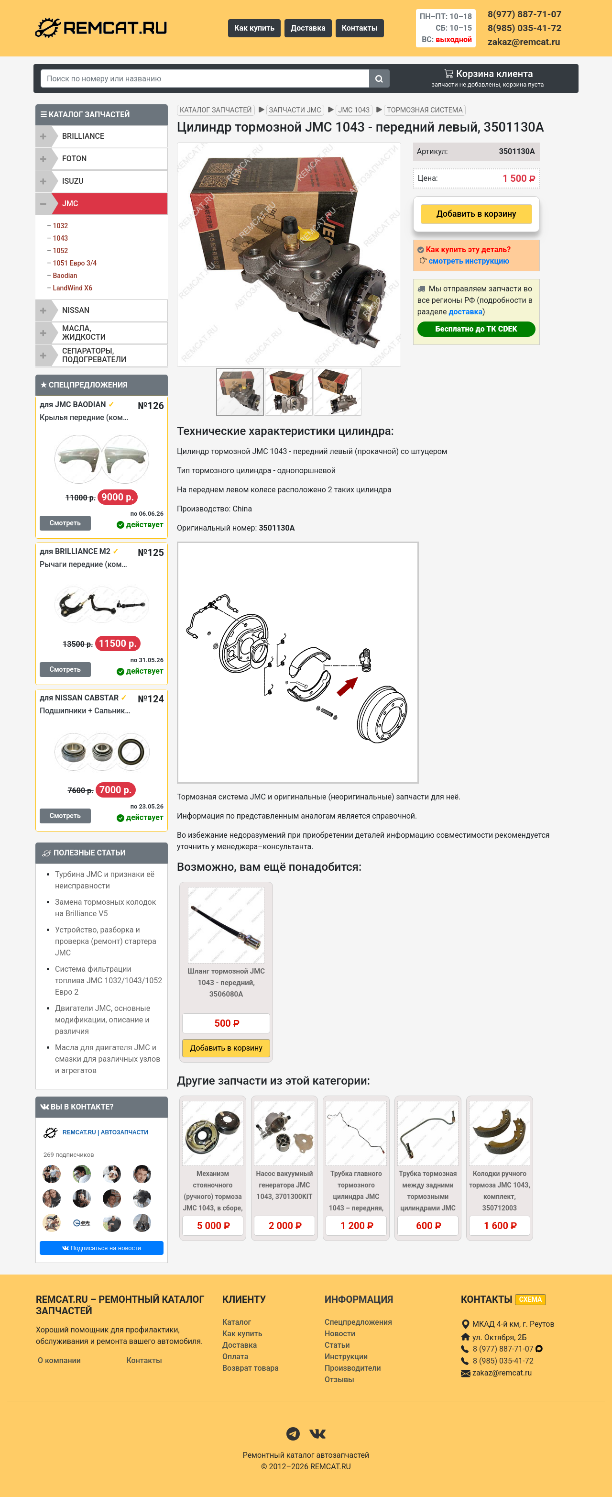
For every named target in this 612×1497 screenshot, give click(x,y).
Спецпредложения (358, 1322)
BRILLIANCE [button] (83, 136)
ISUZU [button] (73, 181)
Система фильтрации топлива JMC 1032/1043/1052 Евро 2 (108, 981)
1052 (60, 251)
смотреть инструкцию (469, 261)
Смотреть (65, 523)
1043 (60, 238)
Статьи (337, 1345)
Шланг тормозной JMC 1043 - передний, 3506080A (226, 982)
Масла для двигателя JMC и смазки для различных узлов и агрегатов (107, 1059)
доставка (465, 311)
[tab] (101, 136)
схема (530, 1299)
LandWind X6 (72, 288)
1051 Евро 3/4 (75, 263)
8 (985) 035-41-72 (503, 1360)
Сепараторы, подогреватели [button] (94, 355)
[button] (392, 255)
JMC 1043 (354, 110)
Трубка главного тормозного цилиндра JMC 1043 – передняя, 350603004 (356, 1196)
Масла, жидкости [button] (84, 333)
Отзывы (339, 1379)
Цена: (428, 178)
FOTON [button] (74, 158)
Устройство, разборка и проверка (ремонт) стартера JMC (105, 941)
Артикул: (430, 151)
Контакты (360, 28)
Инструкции (346, 1356)
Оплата (235, 1356)
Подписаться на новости (101, 1248)
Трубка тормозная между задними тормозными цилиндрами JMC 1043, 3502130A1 (428, 1196)
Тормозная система (425, 110)
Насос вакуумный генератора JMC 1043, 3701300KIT (284, 1185)
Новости (340, 1333)
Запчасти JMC (295, 110)
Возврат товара (250, 1368)
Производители (353, 1368)
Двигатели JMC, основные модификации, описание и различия (102, 1020)
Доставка (308, 28)
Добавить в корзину (476, 214)
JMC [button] (70, 203)
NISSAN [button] (75, 310)
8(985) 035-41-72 (524, 27)
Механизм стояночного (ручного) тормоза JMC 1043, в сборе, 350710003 (212, 1196)
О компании (59, 1360)
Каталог (236, 1322)
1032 (60, 226)
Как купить (254, 28)
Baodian (65, 275)
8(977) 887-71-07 (524, 14)
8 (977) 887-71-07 (508, 1348)
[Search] (205, 78)
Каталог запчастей (216, 110)
